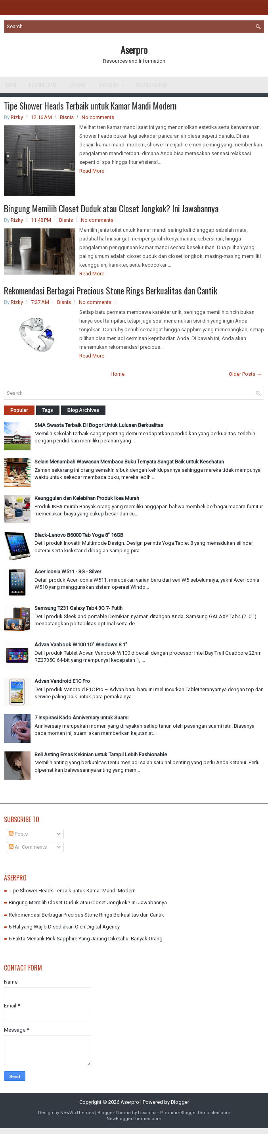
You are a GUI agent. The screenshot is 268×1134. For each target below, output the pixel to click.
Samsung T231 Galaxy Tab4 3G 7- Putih (78, 608)
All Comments (28, 847)
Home (11, 85)
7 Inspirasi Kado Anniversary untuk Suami (81, 718)
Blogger (180, 1102)
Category (114, 83)
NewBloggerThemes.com (134, 1118)
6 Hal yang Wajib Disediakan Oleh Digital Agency (64, 927)
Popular (19, 410)
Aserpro (134, 49)
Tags (47, 410)
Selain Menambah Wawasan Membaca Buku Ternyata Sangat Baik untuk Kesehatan (129, 462)
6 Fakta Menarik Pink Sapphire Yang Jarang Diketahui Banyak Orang (86, 939)
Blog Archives (83, 410)
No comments (98, 117)
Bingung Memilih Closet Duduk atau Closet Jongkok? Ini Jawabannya (111, 208)
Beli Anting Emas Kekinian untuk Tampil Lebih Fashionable (100, 754)
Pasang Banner (152, 85)
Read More (91, 171)
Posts (18, 834)
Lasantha (147, 1112)
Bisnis (67, 117)
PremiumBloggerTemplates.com (195, 1112)
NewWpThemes (77, 1112)
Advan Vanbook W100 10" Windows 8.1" (80, 645)
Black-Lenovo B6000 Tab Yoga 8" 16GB (78, 535)
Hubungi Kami (43, 85)
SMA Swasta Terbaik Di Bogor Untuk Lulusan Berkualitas (98, 425)
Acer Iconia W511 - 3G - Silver (67, 572)
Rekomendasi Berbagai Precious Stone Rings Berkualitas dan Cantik (110, 290)
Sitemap (78, 85)
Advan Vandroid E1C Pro (62, 681)
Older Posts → (245, 374)
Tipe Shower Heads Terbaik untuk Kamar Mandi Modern (90, 105)
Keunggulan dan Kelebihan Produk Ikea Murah (86, 498)
